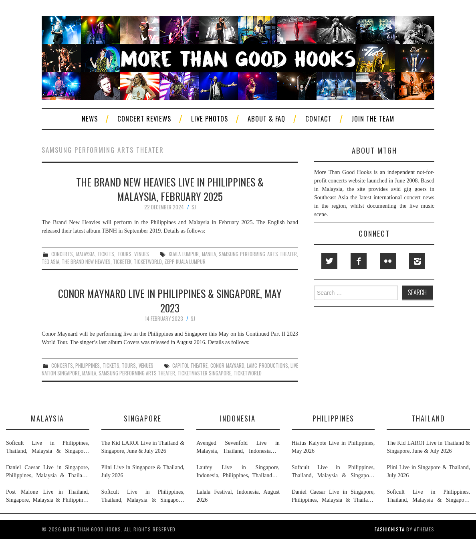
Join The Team (372, 118)
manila (209, 254)
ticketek (122, 261)
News (90, 118)
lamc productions (267, 365)
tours (124, 254)
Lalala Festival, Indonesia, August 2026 (238, 496)
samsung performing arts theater (258, 254)
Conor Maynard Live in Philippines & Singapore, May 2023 (170, 300)
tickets (105, 254)
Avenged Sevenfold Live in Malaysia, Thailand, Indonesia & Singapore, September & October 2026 (238, 447)
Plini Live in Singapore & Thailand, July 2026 (143, 471)
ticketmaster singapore (204, 373)
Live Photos (209, 118)
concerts (62, 254)
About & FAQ (266, 118)
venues (141, 254)
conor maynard (227, 365)
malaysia (85, 254)
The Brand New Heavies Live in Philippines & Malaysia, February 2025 (170, 189)
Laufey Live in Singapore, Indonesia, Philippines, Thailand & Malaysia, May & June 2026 (238, 472)
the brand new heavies (86, 261)
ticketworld (148, 261)
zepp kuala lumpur (185, 261)
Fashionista (390, 529)
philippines (87, 365)
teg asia (50, 261)
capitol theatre (190, 365)
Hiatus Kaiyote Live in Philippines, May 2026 (333, 447)
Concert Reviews (144, 118)
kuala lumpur (184, 254)
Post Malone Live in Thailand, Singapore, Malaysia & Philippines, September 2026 (47, 496)
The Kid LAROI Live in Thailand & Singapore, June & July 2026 (143, 447)
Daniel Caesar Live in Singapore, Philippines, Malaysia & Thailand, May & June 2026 (47, 472)
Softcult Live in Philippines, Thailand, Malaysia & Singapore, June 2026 (47, 447)
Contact (318, 118)
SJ (194, 207)
